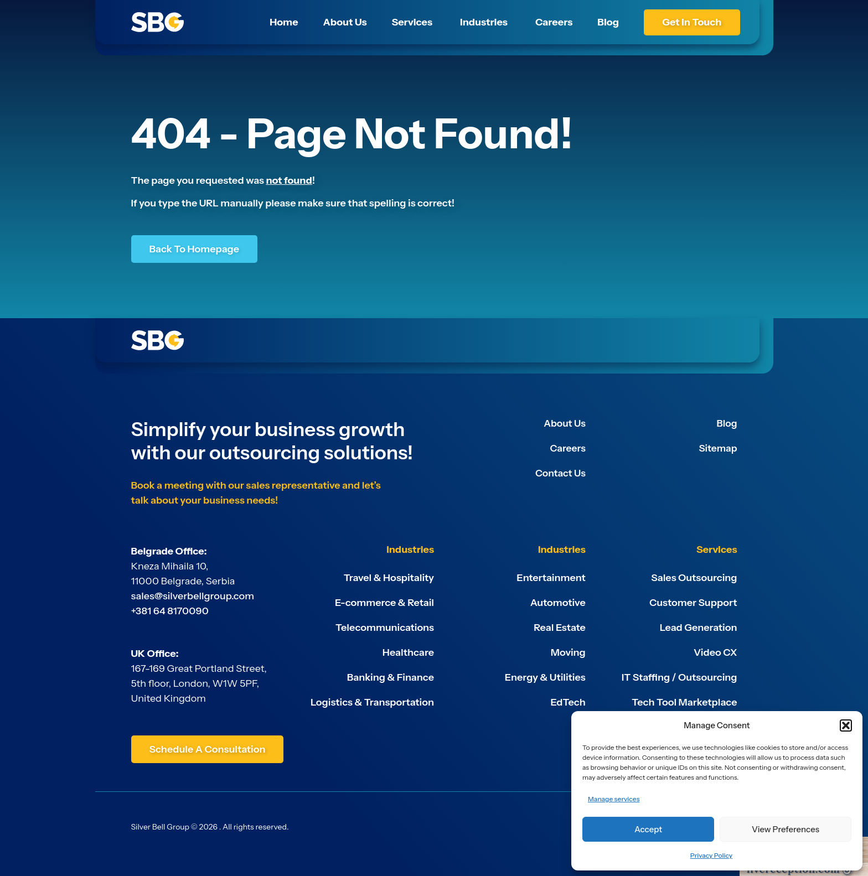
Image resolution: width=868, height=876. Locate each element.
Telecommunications (384, 627)
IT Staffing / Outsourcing (679, 677)
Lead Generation (698, 627)
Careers (567, 448)
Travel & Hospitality (389, 577)
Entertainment (550, 577)
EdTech (568, 702)
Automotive (558, 602)
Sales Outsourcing (694, 577)
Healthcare (408, 652)
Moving (568, 652)
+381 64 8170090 (170, 611)
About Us (564, 423)
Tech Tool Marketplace (684, 702)
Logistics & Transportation (372, 702)
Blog (726, 423)
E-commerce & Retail (384, 602)
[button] (845, 725)
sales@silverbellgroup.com (193, 596)
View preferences (785, 829)
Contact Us (560, 473)
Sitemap (717, 448)
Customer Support (693, 602)
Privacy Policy (711, 855)
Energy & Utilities (545, 677)
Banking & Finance (390, 677)
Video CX (715, 652)
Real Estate (560, 627)
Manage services (613, 799)
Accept (648, 829)
